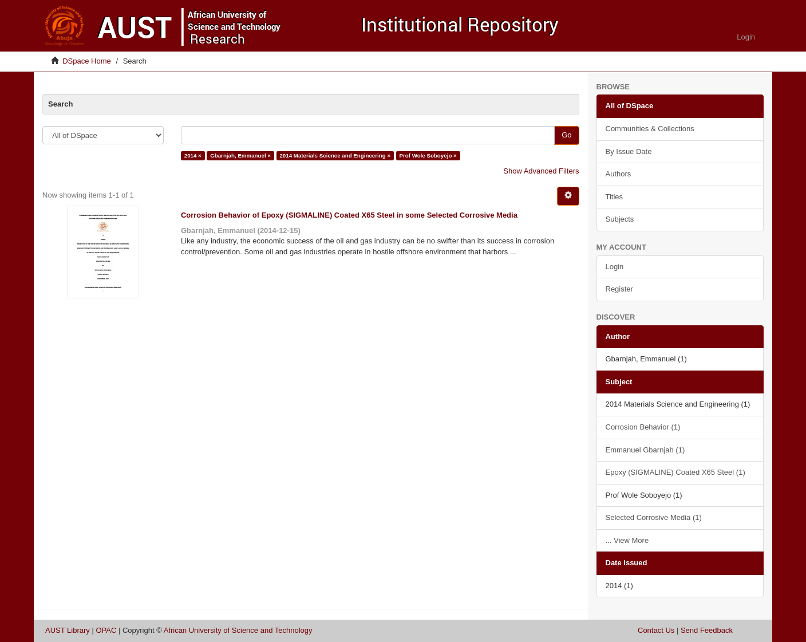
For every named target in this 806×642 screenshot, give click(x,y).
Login (615, 266)
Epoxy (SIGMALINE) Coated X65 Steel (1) (675, 472)
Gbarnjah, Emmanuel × (240, 155)
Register (619, 289)
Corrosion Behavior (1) (643, 427)
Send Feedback (707, 630)
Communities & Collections (650, 128)
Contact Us (656, 630)
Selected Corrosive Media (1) (654, 517)
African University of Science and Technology (238, 630)
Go (566, 135)
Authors (618, 174)
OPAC (106, 630)
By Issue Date (629, 151)
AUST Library (67, 630)
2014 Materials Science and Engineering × (334, 155)
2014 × (192, 155)
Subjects (620, 219)
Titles (614, 196)
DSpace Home (86, 61)
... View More (627, 540)
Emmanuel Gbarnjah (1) (645, 450)
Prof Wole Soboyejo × (427, 155)
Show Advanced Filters (541, 171)
